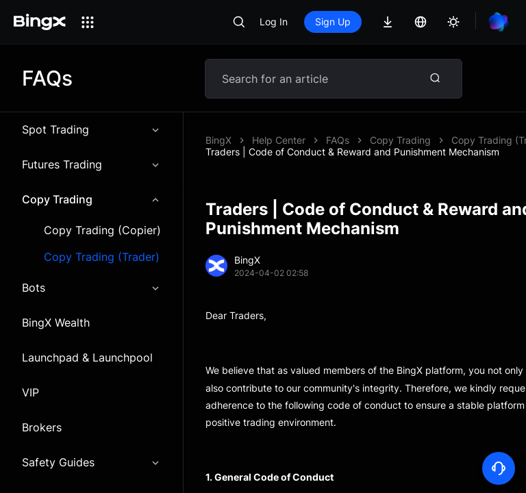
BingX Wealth (56, 322)
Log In (274, 21)
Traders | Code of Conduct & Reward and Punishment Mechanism (352, 151)
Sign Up (333, 21)
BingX (218, 140)
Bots (91, 287)
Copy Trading (91, 199)
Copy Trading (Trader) (102, 257)
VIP (30, 392)
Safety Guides (91, 462)
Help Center (278, 140)
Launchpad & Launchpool (87, 357)
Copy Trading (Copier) (102, 230)
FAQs (337, 140)
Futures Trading (91, 164)
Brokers (42, 427)
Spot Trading (91, 129)
